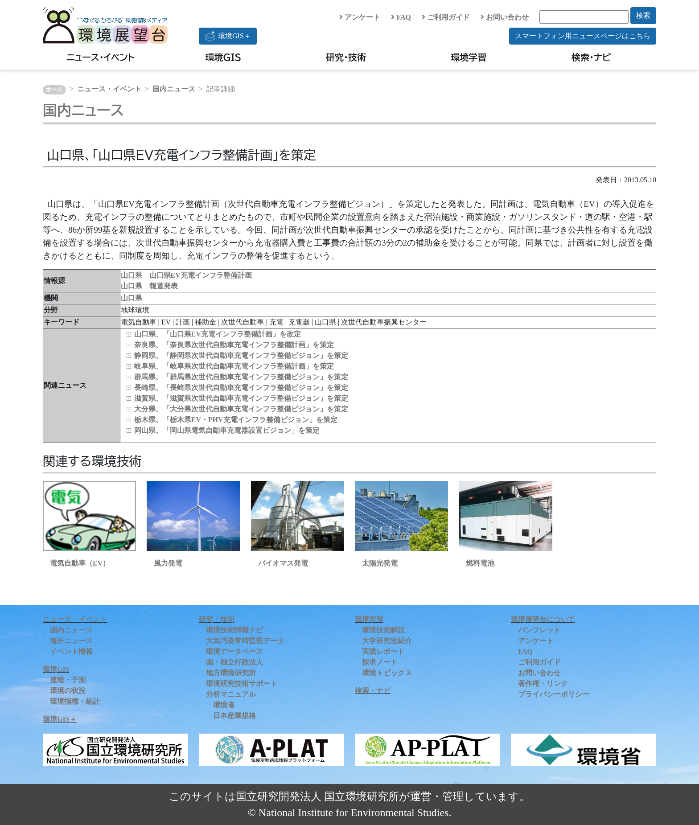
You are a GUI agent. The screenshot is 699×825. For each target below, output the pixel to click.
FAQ (401, 17)
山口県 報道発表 (149, 286)
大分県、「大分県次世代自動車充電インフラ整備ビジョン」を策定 (241, 409)
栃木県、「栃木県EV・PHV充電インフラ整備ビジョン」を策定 (235, 419)
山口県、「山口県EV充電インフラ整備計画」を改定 (217, 334)
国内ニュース (173, 89)
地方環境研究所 (231, 673)
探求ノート (380, 662)
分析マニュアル (231, 694)
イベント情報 (71, 651)
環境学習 (468, 57)
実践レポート (383, 651)
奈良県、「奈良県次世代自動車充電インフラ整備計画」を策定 (234, 345)
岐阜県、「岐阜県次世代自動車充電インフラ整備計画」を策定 (234, 366)
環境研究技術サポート (241, 683)
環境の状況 (68, 690)
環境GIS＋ (228, 36)
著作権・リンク (543, 683)
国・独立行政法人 (234, 662)
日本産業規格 (234, 715)
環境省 (223, 705)
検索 (643, 15)
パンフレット (539, 630)
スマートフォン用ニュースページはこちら (582, 36)
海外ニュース (71, 640)
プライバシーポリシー (553, 694)
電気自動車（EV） (80, 563)
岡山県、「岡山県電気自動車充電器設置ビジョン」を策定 (227, 430)
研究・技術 (346, 57)
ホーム (54, 89)
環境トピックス (387, 673)
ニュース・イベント (100, 57)
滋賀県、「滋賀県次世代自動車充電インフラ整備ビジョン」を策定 (241, 398)
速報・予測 (68, 680)
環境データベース (234, 651)
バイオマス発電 (283, 563)
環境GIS (224, 57)
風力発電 (168, 563)
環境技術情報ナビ (234, 630)
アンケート (359, 17)
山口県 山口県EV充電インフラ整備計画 (186, 275)
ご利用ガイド (446, 17)
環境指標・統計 (75, 701)
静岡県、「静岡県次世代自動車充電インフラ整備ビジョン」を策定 (241, 355)
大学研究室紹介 (387, 640)
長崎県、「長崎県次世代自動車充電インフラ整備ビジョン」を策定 (241, 387)
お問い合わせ (505, 17)
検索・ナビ (591, 57)
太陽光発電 (380, 563)
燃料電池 (480, 563)
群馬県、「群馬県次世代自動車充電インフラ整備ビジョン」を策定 (241, 377)
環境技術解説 (383, 630)
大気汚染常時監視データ (245, 640)
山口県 (131, 298)
